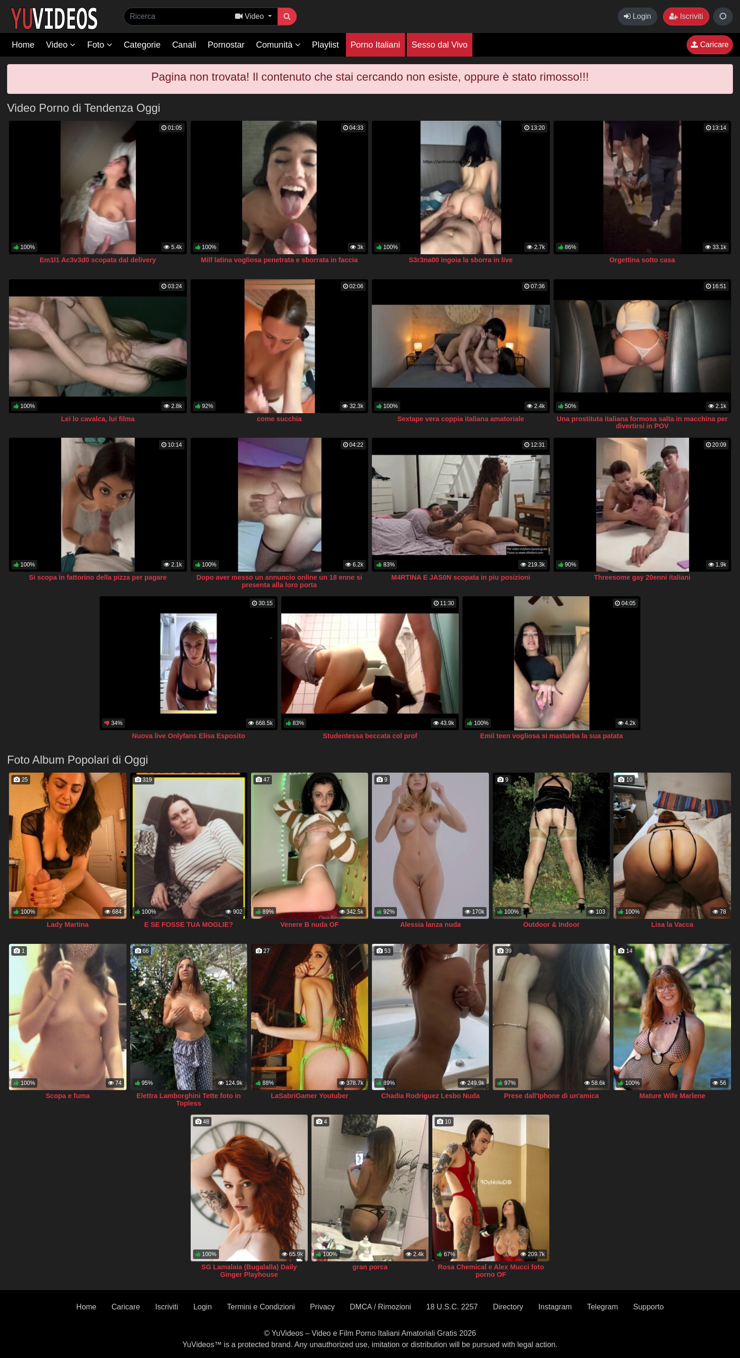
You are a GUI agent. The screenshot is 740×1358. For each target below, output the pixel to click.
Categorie (142, 45)
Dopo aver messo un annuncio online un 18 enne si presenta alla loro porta (279, 581)
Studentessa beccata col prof (370, 736)
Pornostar (226, 45)
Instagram (555, 1307)
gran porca (370, 1267)
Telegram (602, 1307)
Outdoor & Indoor (551, 924)
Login (637, 16)
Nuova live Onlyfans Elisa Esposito (188, 736)
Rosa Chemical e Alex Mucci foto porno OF (491, 1270)
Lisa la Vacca (672, 924)
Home (23, 45)
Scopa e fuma (68, 1096)
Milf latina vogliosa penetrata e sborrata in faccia (279, 260)
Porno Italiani (375, 45)
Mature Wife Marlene (672, 1096)
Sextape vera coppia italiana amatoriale (460, 419)
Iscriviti (686, 16)
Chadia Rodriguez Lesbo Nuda (430, 1096)
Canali (184, 45)
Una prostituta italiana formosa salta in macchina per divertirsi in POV (642, 422)
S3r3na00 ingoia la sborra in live (461, 260)
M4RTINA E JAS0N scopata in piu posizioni (460, 577)
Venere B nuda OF (309, 924)
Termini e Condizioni (261, 1307)
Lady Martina (68, 924)
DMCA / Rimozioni (380, 1307)
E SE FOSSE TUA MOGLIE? (188, 924)
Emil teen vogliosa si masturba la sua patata (551, 736)
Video (61, 45)
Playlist (325, 45)
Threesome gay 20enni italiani (642, 577)
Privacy (322, 1307)
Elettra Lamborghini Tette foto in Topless (188, 1099)
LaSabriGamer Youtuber (309, 1096)
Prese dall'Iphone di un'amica (551, 1096)
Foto (99, 45)
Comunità (278, 45)
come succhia (279, 419)
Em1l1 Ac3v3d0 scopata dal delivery (98, 260)
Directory (508, 1307)
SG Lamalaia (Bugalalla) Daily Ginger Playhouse (249, 1270)
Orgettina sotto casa (642, 260)
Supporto (648, 1307)
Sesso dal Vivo (440, 45)
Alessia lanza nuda (430, 924)
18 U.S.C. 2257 (452, 1307)
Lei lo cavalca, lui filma (98, 419)
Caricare (710, 45)
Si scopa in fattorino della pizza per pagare (98, 577)
